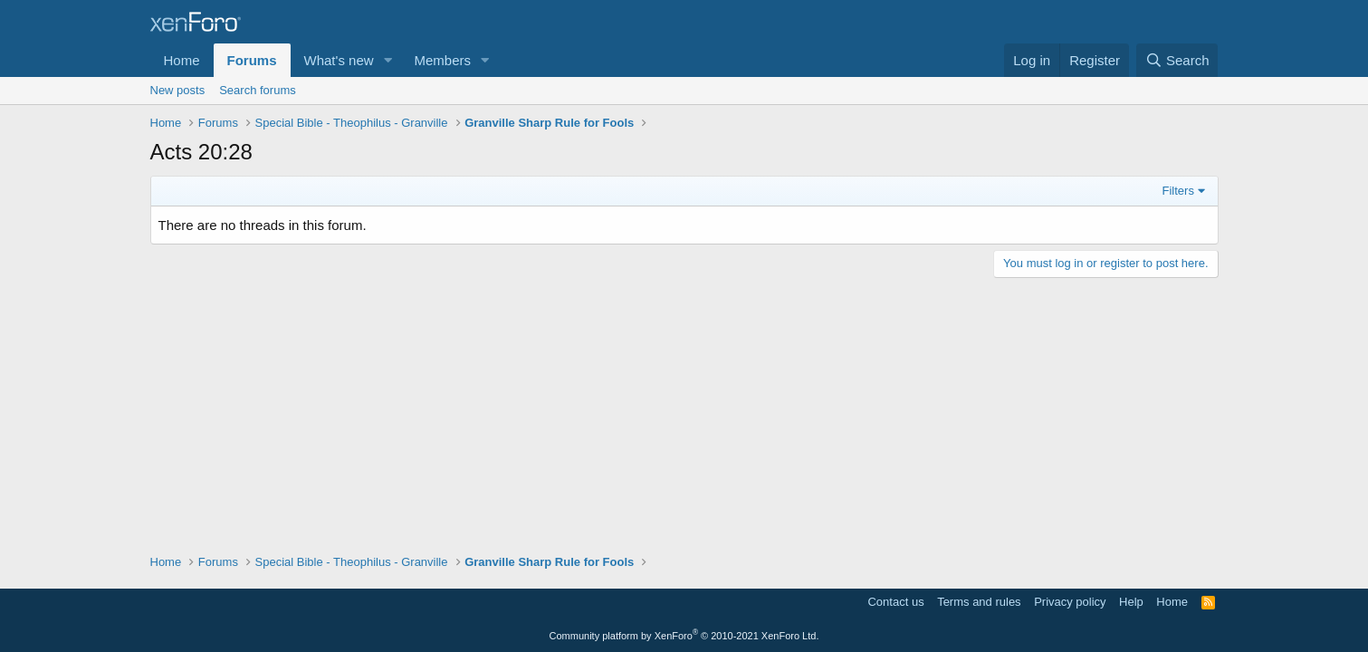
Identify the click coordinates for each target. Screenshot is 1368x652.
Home (182, 60)
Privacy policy (1069, 602)
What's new (339, 60)
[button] (387, 60)
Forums (252, 60)
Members (442, 60)
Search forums (257, 90)
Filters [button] (1178, 190)
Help (1131, 602)
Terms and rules (978, 602)
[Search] (1177, 60)
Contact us (895, 602)
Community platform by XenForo (684, 635)
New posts (178, 90)
